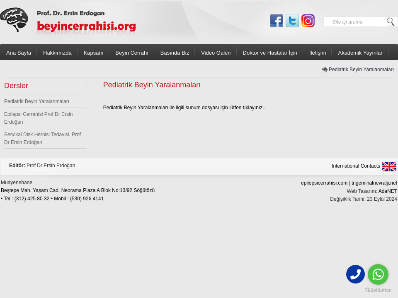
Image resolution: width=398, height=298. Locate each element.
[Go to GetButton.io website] (378, 290)
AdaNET (388, 191)
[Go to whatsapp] (378, 274)
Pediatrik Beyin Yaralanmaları (361, 69)
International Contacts (356, 166)
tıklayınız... (255, 108)
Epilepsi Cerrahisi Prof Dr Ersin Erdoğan (38, 118)
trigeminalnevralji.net (374, 183)
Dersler (16, 86)
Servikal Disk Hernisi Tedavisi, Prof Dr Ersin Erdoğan (42, 138)
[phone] (355, 274)
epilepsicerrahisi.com (324, 183)
